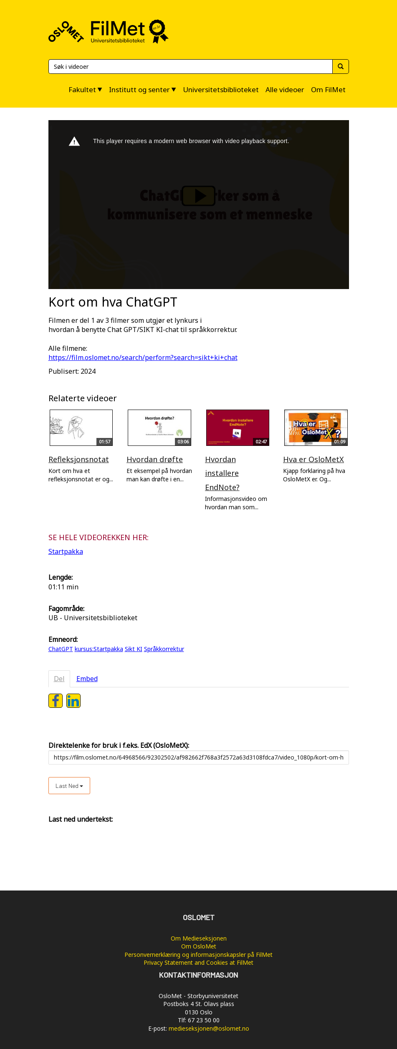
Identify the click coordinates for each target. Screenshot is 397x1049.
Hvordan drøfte (154, 459)
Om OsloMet (198, 946)
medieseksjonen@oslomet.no (209, 1028)
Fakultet (82, 89)
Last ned (69, 785)
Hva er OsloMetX (313, 459)
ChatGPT (60, 649)
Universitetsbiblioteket (221, 89)
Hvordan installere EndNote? (222, 473)
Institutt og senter (139, 89)
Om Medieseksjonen (199, 938)
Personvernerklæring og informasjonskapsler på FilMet (198, 954)
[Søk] (190, 66)
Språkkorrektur (164, 649)
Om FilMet (328, 89)
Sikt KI (133, 649)
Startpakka (65, 551)
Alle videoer (285, 89)
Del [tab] (59, 678)
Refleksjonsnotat (78, 459)
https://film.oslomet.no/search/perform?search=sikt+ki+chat (143, 357)
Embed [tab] (87, 678)
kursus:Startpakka (99, 649)
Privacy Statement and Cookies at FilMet (198, 962)
